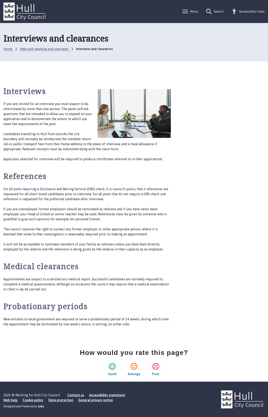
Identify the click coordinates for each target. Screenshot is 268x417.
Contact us (75, 395)
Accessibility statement (107, 395)
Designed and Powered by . (24, 406)
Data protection (60, 400)
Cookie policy (33, 400)
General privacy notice (95, 400)
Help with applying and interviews (44, 49)
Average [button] (134, 369)
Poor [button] (156, 369)
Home (8, 49)
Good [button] (112, 369)
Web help (10, 400)
